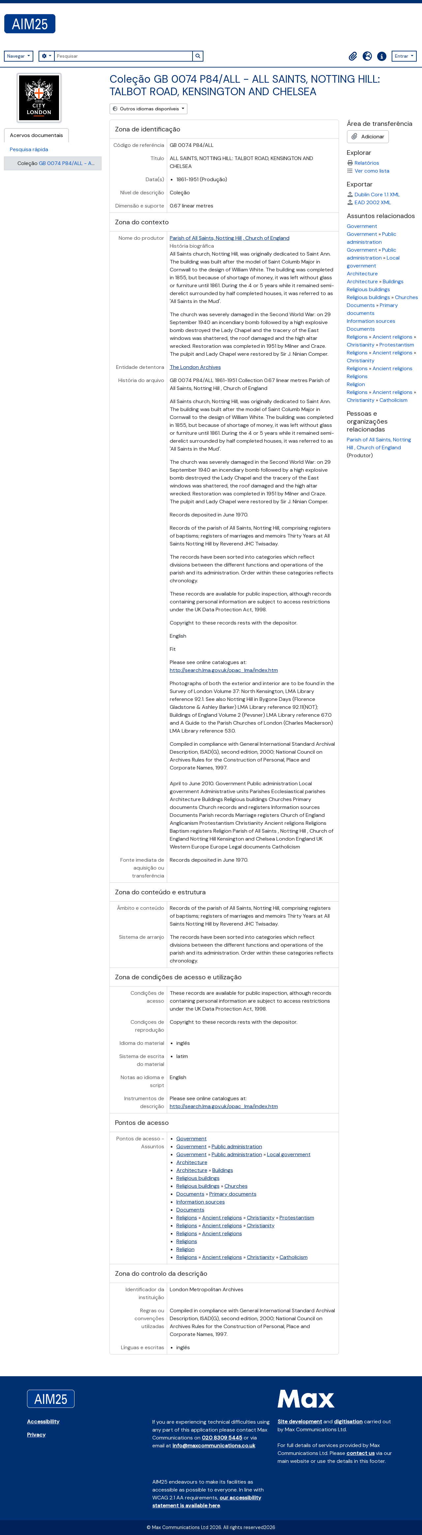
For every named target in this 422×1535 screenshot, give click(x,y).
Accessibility (43, 1421)
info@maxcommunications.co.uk (213, 1445)
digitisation (348, 1421)
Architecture (191, 1162)
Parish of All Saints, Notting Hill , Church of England (229, 238)
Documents (190, 1193)
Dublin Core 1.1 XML (373, 194)
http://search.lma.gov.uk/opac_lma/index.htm (224, 670)
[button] (353, 56)
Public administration (237, 1146)
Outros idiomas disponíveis (146, 109)
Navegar (16, 56)
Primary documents (232, 1193)
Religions (186, 1217)
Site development (300, 1421)
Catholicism (294, 1257)
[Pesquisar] (123, 56)
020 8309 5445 (222, 1437)
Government (191, 1138)
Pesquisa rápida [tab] (29, 149)
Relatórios (363, 162)
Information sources (200, 1201)
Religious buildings (198, 1178)
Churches (236, 1186)
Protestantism (297, 1217)
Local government (289, 1154)
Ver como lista (368, 170)
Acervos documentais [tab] (36, 135)
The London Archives (195, 367)
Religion (185, 1249)
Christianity (261, 1217)
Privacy (36, 1434)
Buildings (222, 1170)
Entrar (402, 56)
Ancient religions (222, 1217)
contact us (361, 1453)
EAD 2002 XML (369, 202)
